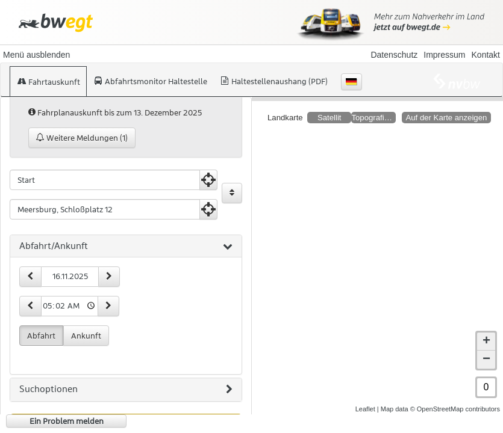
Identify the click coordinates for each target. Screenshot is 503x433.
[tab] (126, 246)
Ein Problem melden (67, 421)
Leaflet (365, 399)
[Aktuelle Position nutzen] (208, 180)
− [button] (486, 350)
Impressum (444, 55)
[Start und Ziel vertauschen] (232, 193)
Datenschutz (393, 55)
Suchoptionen (126, 389)
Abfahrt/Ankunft (126, 246)
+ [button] (486, 332)
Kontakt (486, 55)
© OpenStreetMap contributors (455, 399)
